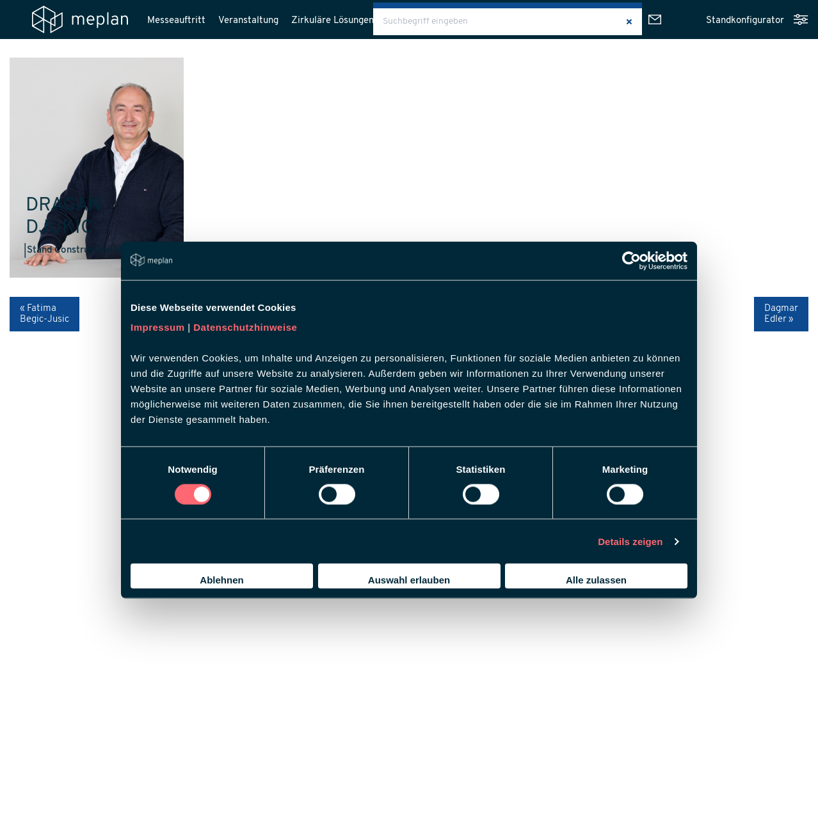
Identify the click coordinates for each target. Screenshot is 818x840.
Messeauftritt (176, 21)
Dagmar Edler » (781, 314)
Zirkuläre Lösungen (332, 21)
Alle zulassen (596, 580)
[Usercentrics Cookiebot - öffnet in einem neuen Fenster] (631, 260)
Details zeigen (630, 540)
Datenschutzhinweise (245, 327)
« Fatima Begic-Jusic (44, 314)
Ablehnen (221, 580)
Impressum (158, 327)
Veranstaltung (248, 21)
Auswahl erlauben (409, 580)
